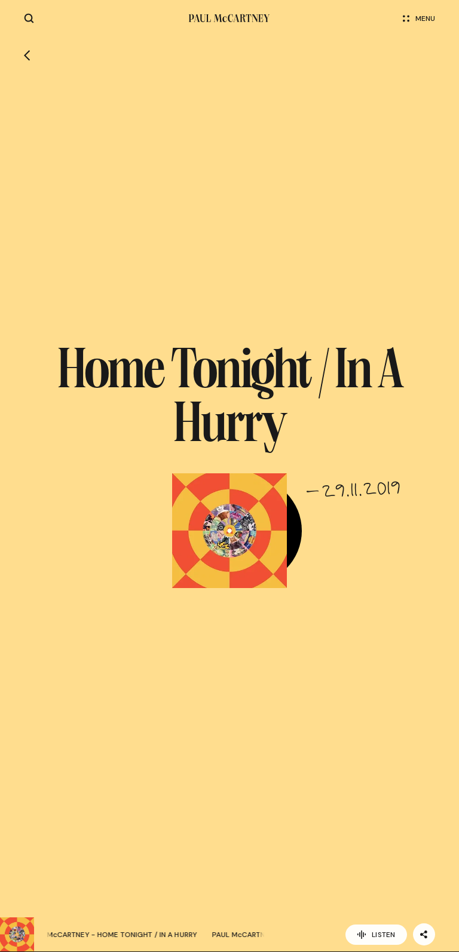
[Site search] (29, 18)
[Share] (424, 934)
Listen (376, 935)
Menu (419, 18)
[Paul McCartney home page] (229, 18)
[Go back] (27, 55)
